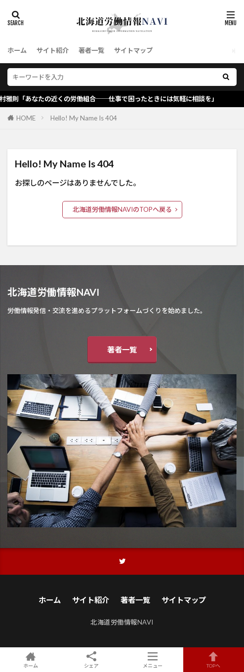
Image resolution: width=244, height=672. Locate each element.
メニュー (152, 659)
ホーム (17, 50)
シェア (91, 660)
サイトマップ (133, 50)
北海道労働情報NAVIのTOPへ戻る (122, 209)
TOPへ (213, 659)
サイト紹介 (53, 50)
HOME (26, 118)
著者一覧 (91, 50)
